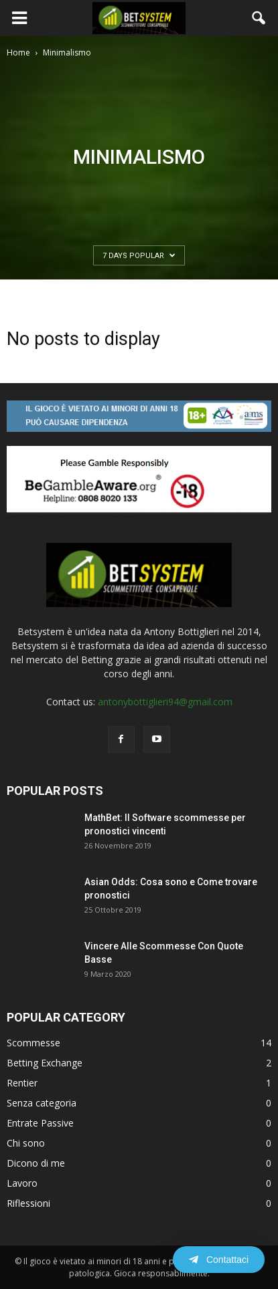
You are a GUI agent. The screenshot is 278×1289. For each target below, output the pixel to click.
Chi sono (26, 1143)
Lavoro (22, 1183)
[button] (259, 18)
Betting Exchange (44, 1062)
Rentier (22, 1082)
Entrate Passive (40, 1123)
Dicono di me (36, 1163)
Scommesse (33, 1042)
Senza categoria (41, 1102)
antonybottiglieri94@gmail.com (165, 701)
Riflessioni (28, 1203)
